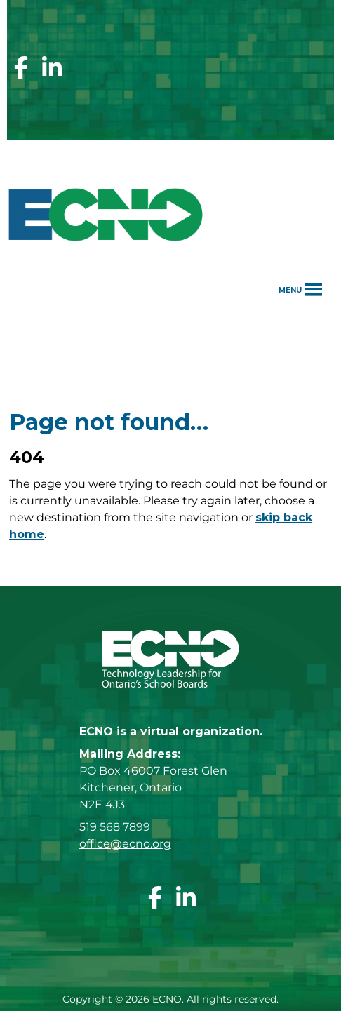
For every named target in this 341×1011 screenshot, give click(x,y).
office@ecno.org (125, 843)
